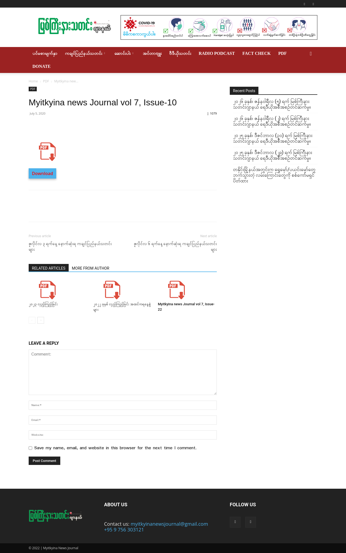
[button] (310, 53)
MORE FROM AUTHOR (90, 268)
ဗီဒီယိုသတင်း (180, 53)
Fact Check (256, 53)
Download (42, 173)
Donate (41, 66)
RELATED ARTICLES (48, 268)
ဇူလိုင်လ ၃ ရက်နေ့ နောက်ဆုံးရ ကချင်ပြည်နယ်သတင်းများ (70, 246)
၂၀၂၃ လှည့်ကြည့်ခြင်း (43, 304)
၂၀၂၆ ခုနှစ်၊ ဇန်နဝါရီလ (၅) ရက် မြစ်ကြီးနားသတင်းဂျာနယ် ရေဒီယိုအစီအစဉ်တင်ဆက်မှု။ (272, 104)
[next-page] (40, 320)
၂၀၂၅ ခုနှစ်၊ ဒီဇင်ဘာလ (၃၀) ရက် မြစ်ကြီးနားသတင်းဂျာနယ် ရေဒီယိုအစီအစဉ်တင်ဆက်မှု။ (272, 138)
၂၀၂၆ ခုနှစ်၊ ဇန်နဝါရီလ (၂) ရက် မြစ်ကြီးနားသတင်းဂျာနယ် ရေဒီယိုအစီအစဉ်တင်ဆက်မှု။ (272, 121)
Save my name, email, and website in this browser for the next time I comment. (115, 448)
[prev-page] (32, 320)
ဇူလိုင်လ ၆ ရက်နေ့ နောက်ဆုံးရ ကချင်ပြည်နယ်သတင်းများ (175, 246)
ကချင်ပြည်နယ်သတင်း (85, 53)
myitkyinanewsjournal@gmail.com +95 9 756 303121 (156, 527)
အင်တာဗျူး (152, 53)
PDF (282, 53)
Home (33, 81)
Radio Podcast (217, 53)
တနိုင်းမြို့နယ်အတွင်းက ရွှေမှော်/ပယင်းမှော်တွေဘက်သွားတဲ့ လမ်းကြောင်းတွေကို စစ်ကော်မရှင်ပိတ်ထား (274, 174)
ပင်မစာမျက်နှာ (44, 53)
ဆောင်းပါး (123, 53)
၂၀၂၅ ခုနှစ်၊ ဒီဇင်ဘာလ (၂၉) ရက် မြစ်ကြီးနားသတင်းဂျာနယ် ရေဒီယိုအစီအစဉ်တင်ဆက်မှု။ (272, 155)
